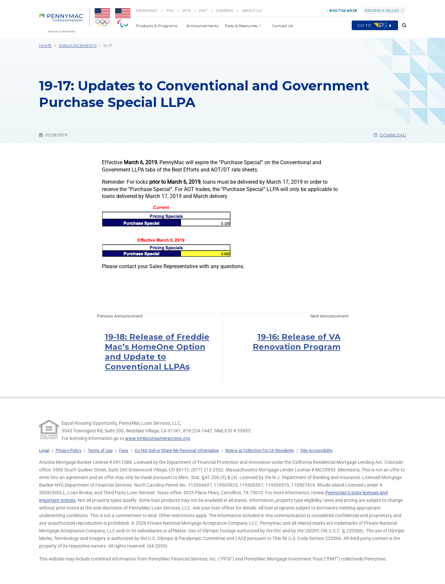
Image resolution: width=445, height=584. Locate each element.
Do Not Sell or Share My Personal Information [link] (177, 450)
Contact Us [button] (282, 25)
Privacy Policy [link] (68, 450)
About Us (252, 10)
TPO (170, 10)
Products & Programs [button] (157, 25)
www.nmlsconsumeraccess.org (157, 438)
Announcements (78, 45)
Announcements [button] (202, 25)
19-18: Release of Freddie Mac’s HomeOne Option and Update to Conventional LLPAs (157, 351)
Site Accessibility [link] (316, 450)
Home (45, 45)
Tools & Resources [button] (241, 25)
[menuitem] (64, 20)
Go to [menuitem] (374, 25)
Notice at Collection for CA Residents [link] (259, 450)
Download (390, 134)
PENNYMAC (146, 10)
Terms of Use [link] (100, 450)
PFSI (186, 10)
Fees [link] (123, 450)
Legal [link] (44, 450)
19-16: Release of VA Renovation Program (296, 342)
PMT (203, 10)
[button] (402, 25)
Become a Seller (384, 10)
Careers (224, 10)
